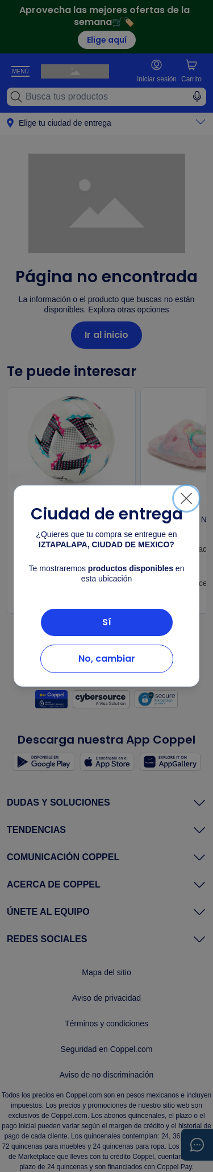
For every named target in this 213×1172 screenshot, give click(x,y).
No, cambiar (106, 658)
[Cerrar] (186, 498)
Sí (106, 622)
